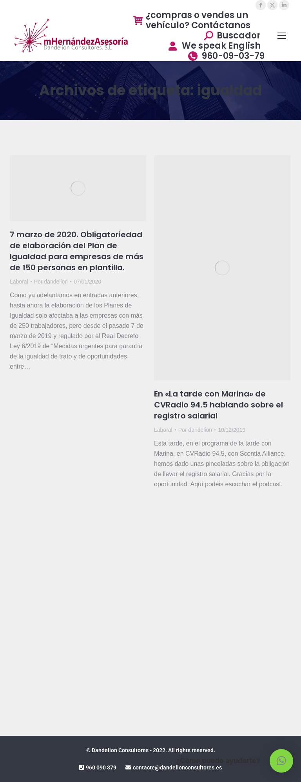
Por (51, 281)
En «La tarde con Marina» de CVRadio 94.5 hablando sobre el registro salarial (218, 404)
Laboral (19, 281)
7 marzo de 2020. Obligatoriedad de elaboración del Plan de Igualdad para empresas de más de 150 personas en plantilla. (76, 251)
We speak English (214, 46)
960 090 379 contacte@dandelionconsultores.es (150, 767)
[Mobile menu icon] (281, 35)
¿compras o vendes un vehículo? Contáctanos (191, 20)
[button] (281, 761)
